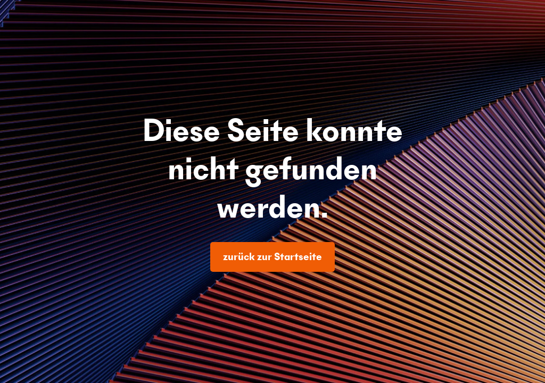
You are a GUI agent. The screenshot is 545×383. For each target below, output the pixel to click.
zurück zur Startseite (272, 256)
